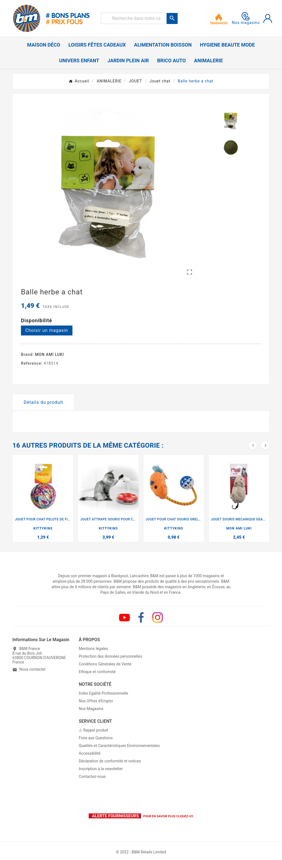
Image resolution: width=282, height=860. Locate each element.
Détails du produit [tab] (43, 402)
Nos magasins (246, 18)
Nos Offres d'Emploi (96, 701)
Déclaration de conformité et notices (110, 761)
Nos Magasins (91, 708)
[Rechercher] (134, 18)
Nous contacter (32, 669)
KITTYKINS (42, 528)
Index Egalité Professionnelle (103, 693)
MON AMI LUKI (49, 354)
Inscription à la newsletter (101, 769)
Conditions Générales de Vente (105, 664)
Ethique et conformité (97, 672)
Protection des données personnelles (110, 656)
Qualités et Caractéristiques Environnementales (119, 745)
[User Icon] (267, 18)
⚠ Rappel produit (93, 730)
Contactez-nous (92, 776)
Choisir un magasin (46, 330)
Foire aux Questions (96, 738)
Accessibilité (90, 753)
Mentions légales (93, 648)
